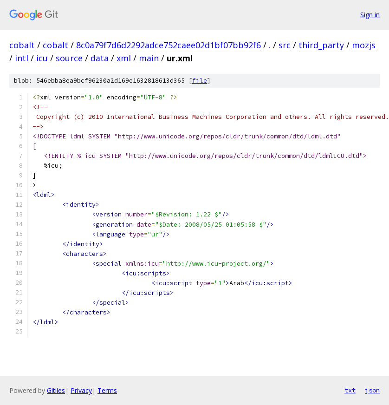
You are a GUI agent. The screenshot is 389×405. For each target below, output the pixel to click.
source (69, 58)
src (285, 45)
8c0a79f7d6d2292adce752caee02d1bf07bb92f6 (168, 45)
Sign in (370, 14)
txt (350, 390)
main (149, 58)
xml (124, 58)
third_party (321, 45)
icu (42, 58)
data (100, 58)
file (199, 81)
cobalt (22, 45)
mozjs (364, 45)
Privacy (81, 390)
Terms (107, 390)
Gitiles (56, 390)
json (372, 390)
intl (21, 58)
